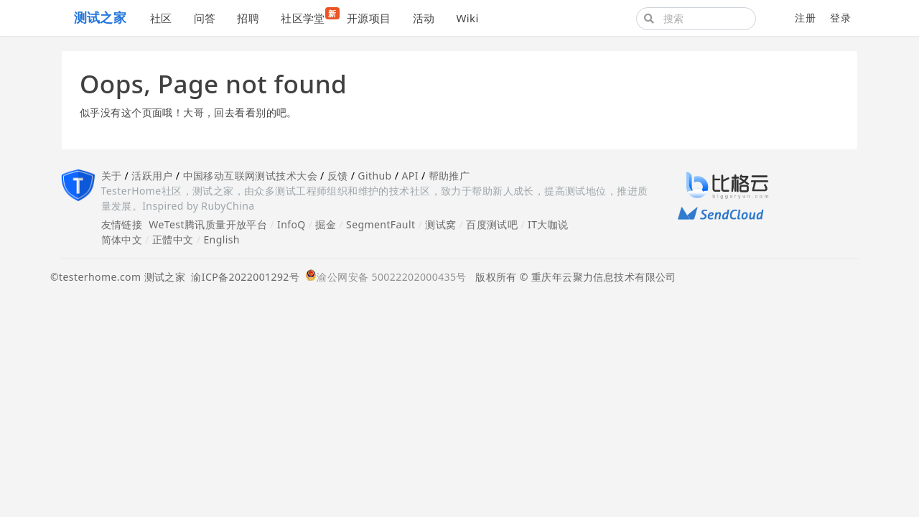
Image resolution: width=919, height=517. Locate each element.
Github (374, 175)
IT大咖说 (548, 224)
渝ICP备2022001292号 (242, 277)
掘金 (325, 224)
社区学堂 (308, 16)
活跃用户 (152, 175)
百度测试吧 (492, 224)
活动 (424, 18)
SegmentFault (380, 224)
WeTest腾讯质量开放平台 (208, 224)
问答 (205, 18)
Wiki (467, 18)
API (409, 175)
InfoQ (291, 224)
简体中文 (122, 239)
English (221, 239)
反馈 (337, 175)
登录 (840, 17)
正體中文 (173, 239)
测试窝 (440, 224)
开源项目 (369, 18)
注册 (805, 17)
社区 (161, 18)
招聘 (248, 18)
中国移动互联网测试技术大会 (250, 175)
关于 (111, 175)
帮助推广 (449, 175)
